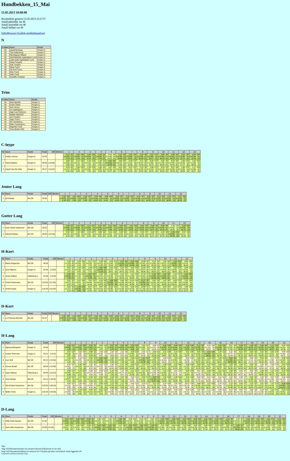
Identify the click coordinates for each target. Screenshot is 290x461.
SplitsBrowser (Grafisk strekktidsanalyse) (23, 33)
